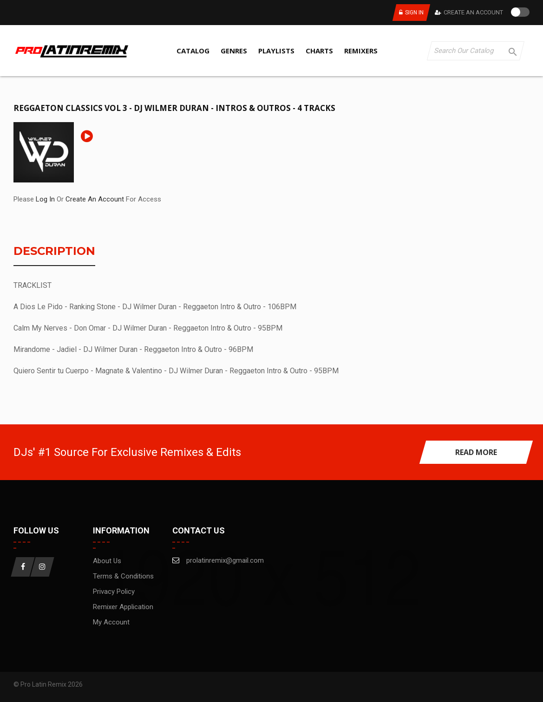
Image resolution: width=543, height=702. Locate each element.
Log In (45, 199)
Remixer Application (123, 607)
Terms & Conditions (123, 576)
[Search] (475, 50)
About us (107, 561)
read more (476, 452)
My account (111, 622)
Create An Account (473, 12)
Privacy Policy (114, 591)
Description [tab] (54, 252)
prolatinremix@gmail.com (225, 560)
